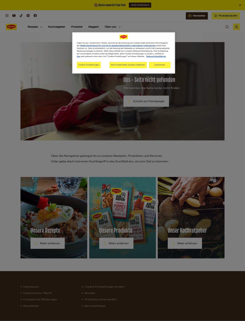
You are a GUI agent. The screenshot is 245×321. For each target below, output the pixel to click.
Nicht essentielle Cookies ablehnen (128, 65)
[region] (123, 53)
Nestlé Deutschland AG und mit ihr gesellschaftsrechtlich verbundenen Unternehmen (118, 45)
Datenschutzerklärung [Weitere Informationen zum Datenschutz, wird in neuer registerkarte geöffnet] (156, 56)
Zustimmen (159, 65)
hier (78, 56)
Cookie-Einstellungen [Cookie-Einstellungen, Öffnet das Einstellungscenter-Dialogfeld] (88, 65)
